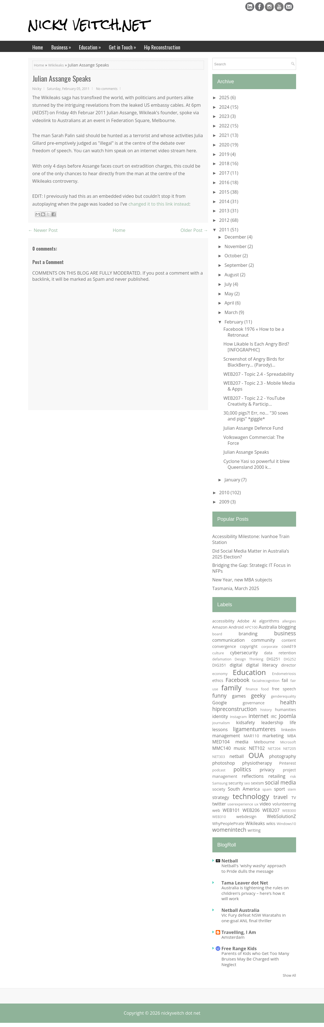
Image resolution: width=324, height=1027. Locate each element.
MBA (291, 735)
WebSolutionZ (281, 816)
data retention (280, 652)
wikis (270, 823)
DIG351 (219, 665)
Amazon (220, 627)
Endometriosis (284, 673)
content (289, 640)
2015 (225, 192)
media (241, 742)
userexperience (240, 804)
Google (219, 703)
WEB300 (289, 810)
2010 (225, 492)
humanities (285, 709)
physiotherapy (257, 763)
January (232, 480)
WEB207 (270, 810)
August (232, 275)
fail (285, 680)
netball (236, 756)
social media (280, 782)
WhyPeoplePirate (228, 823)
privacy (267, 770)
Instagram (238, 716)
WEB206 (251, 810)
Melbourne (264, 742)
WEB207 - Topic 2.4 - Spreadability (258, 374)
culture (218, 652)
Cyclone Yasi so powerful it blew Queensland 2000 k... (256, 464)
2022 (225, 126)
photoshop (223, 763)
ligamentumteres (254, 729)
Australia (268, 627)
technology (250, 796)
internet (258, 716)
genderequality (283, 696)
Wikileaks (56, 65)
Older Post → (194, 230)
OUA (256, 755)
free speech (284, 688)
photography (282, 756)
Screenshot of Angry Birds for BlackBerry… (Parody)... (253, 362)
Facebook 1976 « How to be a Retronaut (253, 332)
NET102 (257, 748)
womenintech (229, 829)
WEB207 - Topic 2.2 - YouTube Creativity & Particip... (254, 401)
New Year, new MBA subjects (242, 580)
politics (242, 769)
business (285, 633)
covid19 (289, 646)
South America (244, 789)
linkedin (288, 729)
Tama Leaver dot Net (245, 883)
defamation (222, 659)
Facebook (237, 680)
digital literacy (261, 665)
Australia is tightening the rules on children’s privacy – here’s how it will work (255, 893)
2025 (225, 97)
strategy (220, 797)
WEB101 (231, 810)
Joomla (287, 716)
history (266, 709)
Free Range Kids (239, 948)
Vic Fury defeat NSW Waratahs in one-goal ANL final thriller (254, 917)
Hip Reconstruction (162, 47)
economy (220, 673)
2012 (225, 220)
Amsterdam (233, 937)
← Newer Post (43, 230)
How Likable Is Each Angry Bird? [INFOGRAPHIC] (256, 347)
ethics (217, 680)
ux (256, 804)
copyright (249, 646)
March (231, 312)
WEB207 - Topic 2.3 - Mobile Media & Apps (259, 386)
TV (293, 797)
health (288, 702)
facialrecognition (266, 680)
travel (280, 797)
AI (254, 621)
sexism (257, 783)
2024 (225, 107)
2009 (225, 502)
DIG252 (290, 659)
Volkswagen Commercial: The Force (253, 440)
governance (254, 702)
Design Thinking (249, 659)
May (229, 294)
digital (236, 665)
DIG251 (273, 659)
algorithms (269, 621)
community (263, 640)
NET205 (289, 748)
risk (293, 776)
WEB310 (219, 816)
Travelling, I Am (239, 932)
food (265, 688)
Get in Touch (124, 46)
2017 (225, 173)
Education (92, 46)
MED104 (221, 742)
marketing (273, 736)
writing (254, 830)
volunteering (284, 804)
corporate (269, 646)
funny (219, 695)
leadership (272, 722)
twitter (219, 804)
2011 (225, 230)
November (236, 246)
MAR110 (251, 735)
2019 (225, 154)
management (226, 736)
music (240, 748)
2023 (225, 116)
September (236, 265)
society (218, 789)
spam (267, 789)
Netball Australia (241, 910)
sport (279, 789)
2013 (225, 211)
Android (236, 627)
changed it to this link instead (158, 204)
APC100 (251, 627)
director (288, 665)
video (265, 804)
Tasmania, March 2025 (235, 588)
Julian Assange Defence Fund (253, 428)
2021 (225, 135)
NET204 (274, 748)
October (233, 256)
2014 (225, 201)
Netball (230, 861)
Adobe (243, 621)
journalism (221, 722)
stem (292, 789)
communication (228, 640)
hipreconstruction (234, 709)
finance (252, 688)
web (216, 810)
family (231, 688)
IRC (274, 716)
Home (37, 47)
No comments (106, 88)
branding (248, 634)
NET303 (218, 756)
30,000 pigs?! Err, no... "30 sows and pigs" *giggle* (255, 416)
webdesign (246, 816)
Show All (289, 975)
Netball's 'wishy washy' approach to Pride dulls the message (254, 868)
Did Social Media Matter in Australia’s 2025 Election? (250, 554)
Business (63, 46)
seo (247, 783)
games (239, 696)
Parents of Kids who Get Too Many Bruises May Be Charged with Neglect (255, 958)
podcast (218, 769)
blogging (287, 627)
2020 (225, 145)
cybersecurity (244, 653)
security (236, 783)
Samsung (220, 783)
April (229, 303)
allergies (289, 621)
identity (220, 716)
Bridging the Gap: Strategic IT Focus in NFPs (251, 568)
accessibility (223, 621)
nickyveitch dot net (180, 1013)
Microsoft (288, 742)
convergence (224, 646)
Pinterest (287, 763)
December (235, 237)
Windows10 (286, 823)
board (217, 633)
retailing (276, 776)
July (228, 284)
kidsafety (245, 722)
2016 (225, 182)
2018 (225, 163)
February (234, 322)
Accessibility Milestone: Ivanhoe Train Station (251, 539)
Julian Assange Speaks (61, 78)
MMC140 (221, 748)
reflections (252, 776)
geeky (258, 695)
